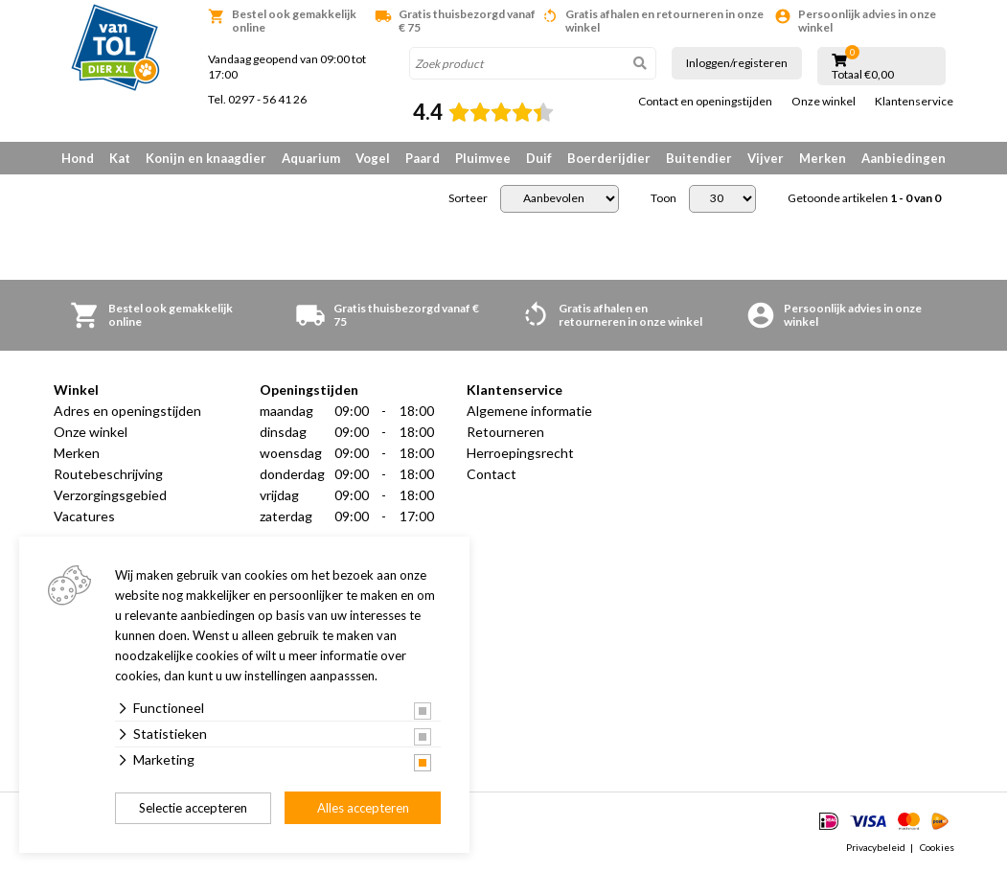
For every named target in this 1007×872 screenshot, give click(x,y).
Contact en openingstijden (705, 101)
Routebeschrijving (108, 474)
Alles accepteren (363, 807)
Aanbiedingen (903, 158)
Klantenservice (914, 101)
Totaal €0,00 (863, 74)
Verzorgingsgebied (110, 495)
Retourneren (505, 432)
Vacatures (84, 516)
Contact (491, 474)
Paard (422, 158)
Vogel (372, 158)
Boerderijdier (609, 158)
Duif (539, 158)
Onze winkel (823, 101)
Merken (822, 158)
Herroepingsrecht (520, 453)
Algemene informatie (529, 410)
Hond (77, 158)
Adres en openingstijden (127, 410)
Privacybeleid (875, 847)
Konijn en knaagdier (206, 158)
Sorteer (468, 198)
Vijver (765, 158)
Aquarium (311, 158)
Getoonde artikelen (864, 198)
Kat (119, 158)
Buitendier (699, 158)
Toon (663, 198)
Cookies (937, 847)
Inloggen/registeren (737, 63)
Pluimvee (483, 158)
